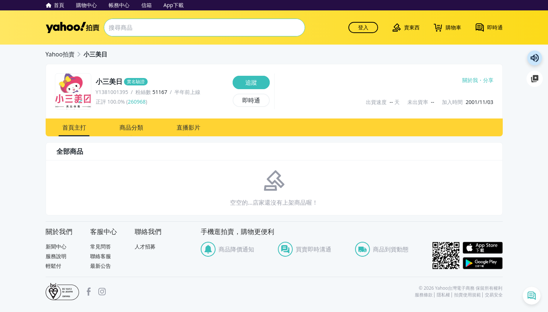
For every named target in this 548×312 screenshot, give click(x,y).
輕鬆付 (53, 265)
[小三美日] (162, 81)
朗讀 (534, 58)
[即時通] (251, 100)
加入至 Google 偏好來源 (534, 78)
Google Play (483, 263)
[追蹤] (251, 82)
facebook (88, 291)
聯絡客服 (100, 256)
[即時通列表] (532, 296)
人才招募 (145, 246)
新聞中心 (56, 246)
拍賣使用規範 (467, 295)
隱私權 (443, 295)
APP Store (483, 248)
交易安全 (494, 295)
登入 (363, 27)
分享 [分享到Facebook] (488, 80)
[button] (74, 127)
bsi (62, 291)
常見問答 (100, 246)
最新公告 (100, 265)
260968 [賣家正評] (136, 101)
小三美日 (95, 54)
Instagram (102, 291)
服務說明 (56, 256)
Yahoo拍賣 (72, 27)
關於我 (470, 80)
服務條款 (424, 295)
